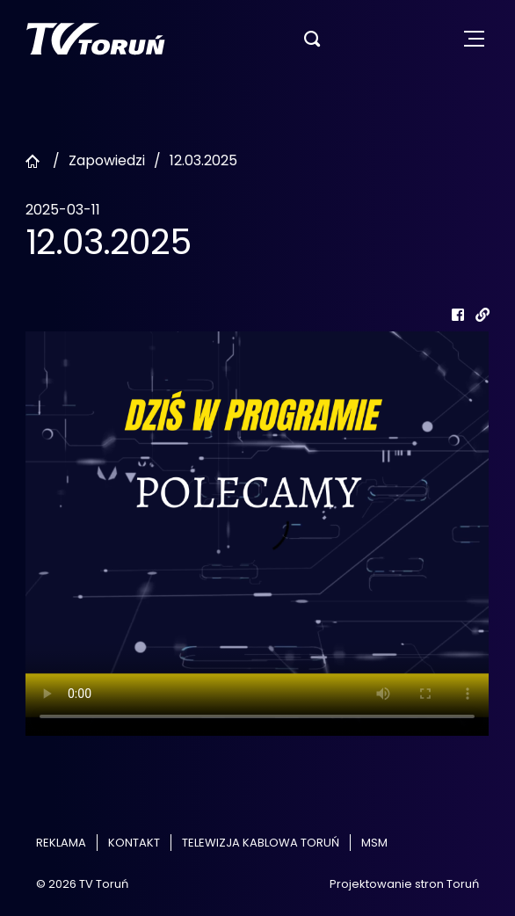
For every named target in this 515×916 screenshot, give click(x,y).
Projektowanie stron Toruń (404, 884)
